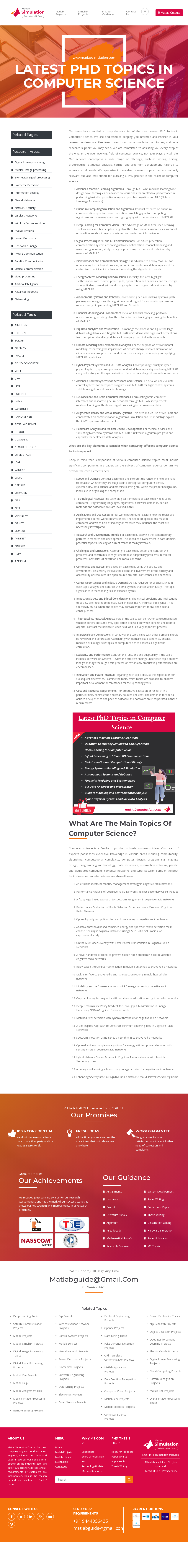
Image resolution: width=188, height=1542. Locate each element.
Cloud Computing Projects (165, 1371)
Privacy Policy (169, 1471)
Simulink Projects (83, 13)
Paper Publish (119, 1461)
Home (58, 1447)
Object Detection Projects (165, 1331)
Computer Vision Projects (119, 1391)
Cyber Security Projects (72, 1402)
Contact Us (131, 13)
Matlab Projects (60, 13)
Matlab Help (20, 1383)
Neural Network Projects (74, 1351)
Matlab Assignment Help (27, 1391)
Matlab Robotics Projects (119, 1406)
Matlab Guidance (108, 13)
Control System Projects (73, 1336)
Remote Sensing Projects (28, 1410)
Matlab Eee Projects (25, 1375)
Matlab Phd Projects (162, 1391)
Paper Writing (119, 1456)
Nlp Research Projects (163, 1324)
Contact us (61, 1466)
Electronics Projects (70, 1394)
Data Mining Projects (71, 1386)
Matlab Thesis (63, 1457)
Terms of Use (153, 1471)
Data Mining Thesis (115, 1336)
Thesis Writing (119, 1466)
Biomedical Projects (71, 1367)
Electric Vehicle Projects (164, 1351)
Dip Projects (66, 1316)
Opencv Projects (114, 1328)
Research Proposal (122, 1451)
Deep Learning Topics (26, 1316)
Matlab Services (68, 1343)
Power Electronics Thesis (165, 1316)
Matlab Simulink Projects (28, 1343)
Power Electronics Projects (75, 1359)
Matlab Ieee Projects (116, 1399)
